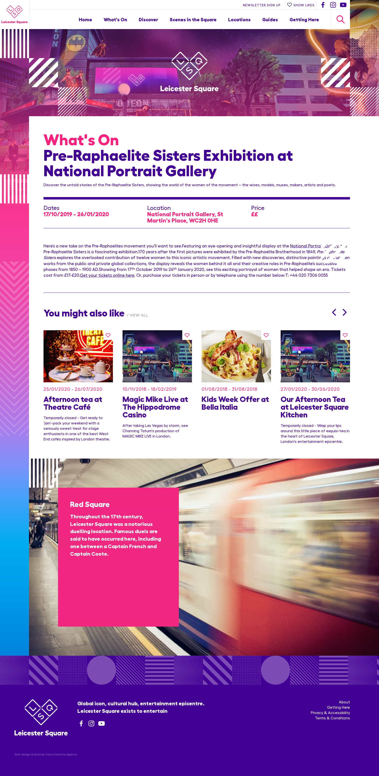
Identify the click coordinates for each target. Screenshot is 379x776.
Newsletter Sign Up (262, 5)
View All (139, 315)
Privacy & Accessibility (330, 712)
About (344, 701)
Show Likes (301, 5)
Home (85, 19)
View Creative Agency (61, 754)
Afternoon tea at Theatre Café (73, 402)
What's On (115, 19)
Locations (239, 19)
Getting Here (304, 19)
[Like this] (108, 335)
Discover (148, 19)
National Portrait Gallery (314, 245)
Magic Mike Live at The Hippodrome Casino (155, 406)
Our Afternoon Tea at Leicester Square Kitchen (315, 406)
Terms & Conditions (332, 717)
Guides (270, 19)
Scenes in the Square (193, 19)
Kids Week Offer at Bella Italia (235, 402)
